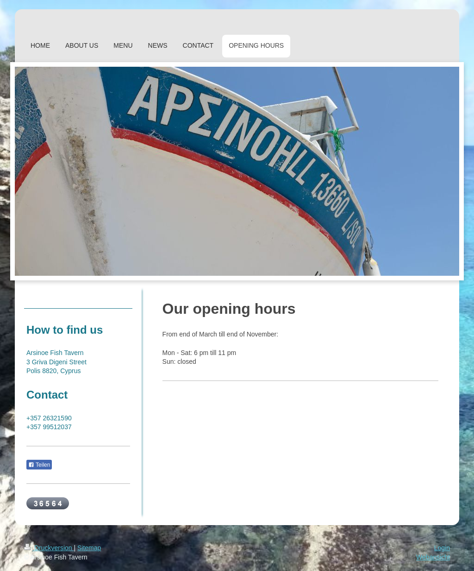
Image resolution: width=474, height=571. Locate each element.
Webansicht (433, 557)
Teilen (39, 465)
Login (442, 548)
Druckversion (49, 548)
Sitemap (89, 548)
